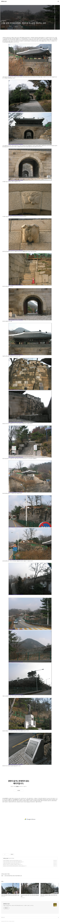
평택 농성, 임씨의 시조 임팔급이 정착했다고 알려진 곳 (12, 864)
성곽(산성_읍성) (5, 858)
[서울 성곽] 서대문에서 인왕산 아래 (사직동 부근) (11, 863)
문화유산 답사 (4, 1)
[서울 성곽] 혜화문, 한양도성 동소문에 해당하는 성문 (12, 860)
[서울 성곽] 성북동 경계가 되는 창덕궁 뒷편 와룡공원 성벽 (12, 861)
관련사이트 (3, 917)
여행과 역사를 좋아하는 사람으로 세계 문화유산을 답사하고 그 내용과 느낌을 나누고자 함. (18, 905)
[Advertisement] (25, 806)
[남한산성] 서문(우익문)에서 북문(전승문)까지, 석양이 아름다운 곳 (14, 865)
